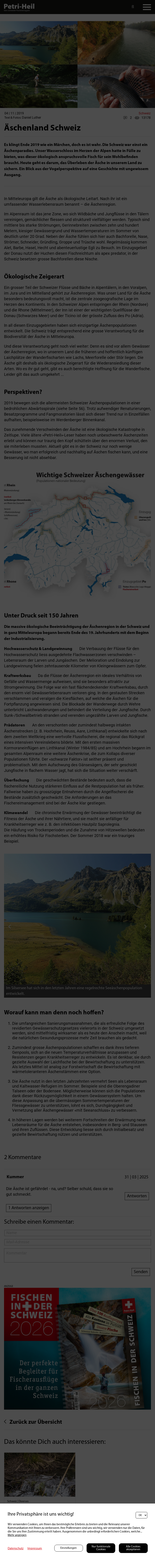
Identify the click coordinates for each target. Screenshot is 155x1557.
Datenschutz (15, 1548)
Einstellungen (68, 1548)
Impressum (34, 1548)
